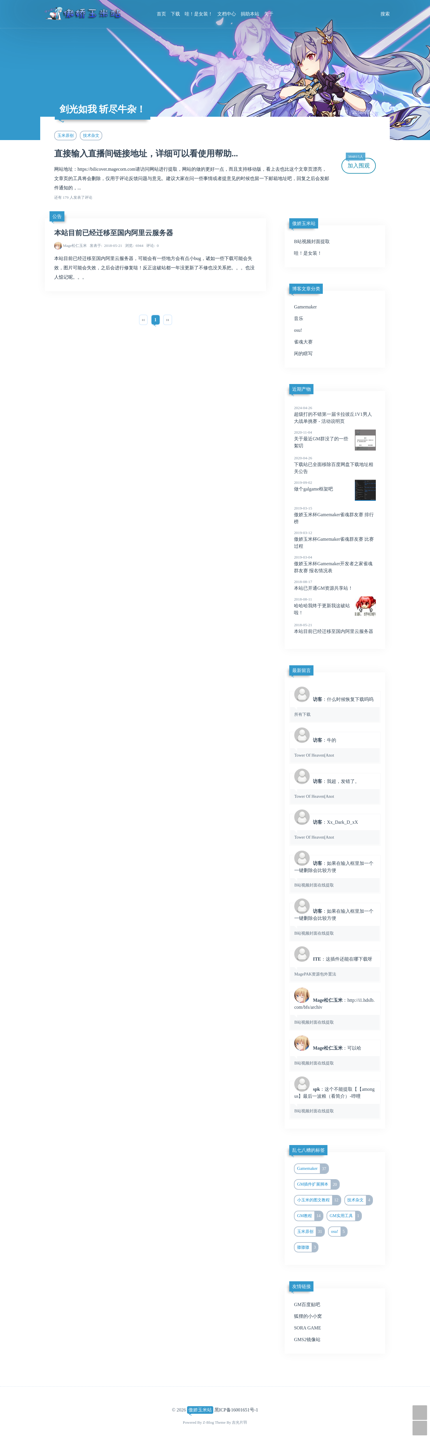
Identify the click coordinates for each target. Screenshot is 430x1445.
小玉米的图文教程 (319, 1200)
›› (167, 319)
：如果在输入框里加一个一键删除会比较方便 (335, 874)
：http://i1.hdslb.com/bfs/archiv (335, 1011)
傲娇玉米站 (200, 1409)
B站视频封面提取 (312, 241)
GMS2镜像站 (307, 1339)
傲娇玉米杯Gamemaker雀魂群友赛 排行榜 (335, 514)
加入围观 (358, 163)
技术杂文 (91, 135)
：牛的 (335, 747)
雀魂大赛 (303, 341)
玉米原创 (65, 135)
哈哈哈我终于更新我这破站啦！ (335, 605)
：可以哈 (335, 1055)
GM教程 (310, 1216)
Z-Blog (208, 1422)
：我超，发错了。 (335, 788)
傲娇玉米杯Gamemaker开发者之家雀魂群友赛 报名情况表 (335, 563)
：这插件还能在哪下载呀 (335, 966)
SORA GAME (307, 1327)
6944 (134, 245)
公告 (57, 216)
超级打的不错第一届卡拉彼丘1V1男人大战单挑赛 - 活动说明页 (335, 414)
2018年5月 (364, 112)
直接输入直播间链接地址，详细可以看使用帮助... (146, 153)
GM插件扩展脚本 (318, 1184)
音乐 (298, 318)
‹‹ (143, 319)
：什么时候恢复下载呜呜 (335, 706)
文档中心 (226, 13)
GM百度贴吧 (307, 1304)
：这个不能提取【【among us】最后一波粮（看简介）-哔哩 (335, 1100)
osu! (298, 330)
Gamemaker (305, 306)
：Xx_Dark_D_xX (335, 829)
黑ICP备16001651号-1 (236, 1409)
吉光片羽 (239, 1422)
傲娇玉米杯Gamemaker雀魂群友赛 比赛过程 (335, 539)
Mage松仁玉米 (75, 245)
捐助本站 (250, 13)
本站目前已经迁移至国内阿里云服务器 (113, 233)
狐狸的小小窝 (308, 1316)
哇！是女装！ (199, 13)
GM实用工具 (346, 1216)
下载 (175, 13)
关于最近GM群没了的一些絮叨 (335, 439)
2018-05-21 (106, 245)
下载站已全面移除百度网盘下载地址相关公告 (335, 464)
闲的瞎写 (303, 353)
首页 (161, 13)
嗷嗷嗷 (307, 1247)
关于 (268, 13)
